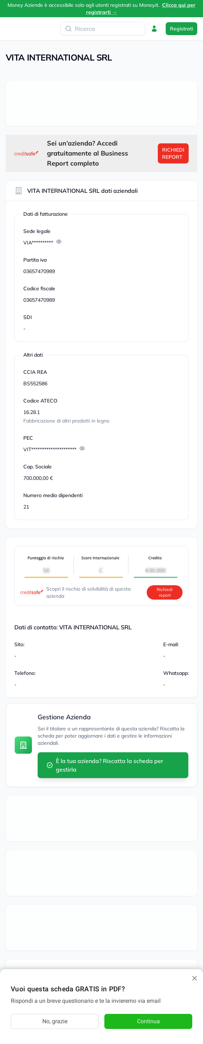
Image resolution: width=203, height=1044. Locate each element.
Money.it (148, 5)
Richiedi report (165, 592)
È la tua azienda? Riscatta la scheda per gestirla (104, 765)
